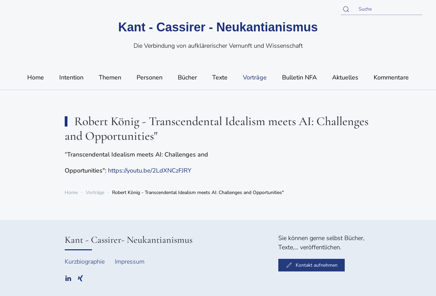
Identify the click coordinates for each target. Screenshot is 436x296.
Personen (149, 77)
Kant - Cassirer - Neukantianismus (218, 27)
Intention (71, 77)
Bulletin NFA (299, 77)
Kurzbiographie (85, 261)
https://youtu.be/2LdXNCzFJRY (149, 170)
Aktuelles (345, 77)
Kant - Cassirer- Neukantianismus (128, 240)
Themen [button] (110, 77)
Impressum (129, 261)
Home (35, 77)
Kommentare (391, 77)
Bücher (187, 77)
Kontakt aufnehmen (311, 265)
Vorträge (255, 77)
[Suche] (381, 9)
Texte (220, 77)
